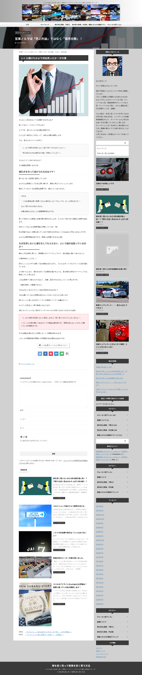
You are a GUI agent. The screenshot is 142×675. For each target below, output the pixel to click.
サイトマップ (45, 25)
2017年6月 (99, 570)
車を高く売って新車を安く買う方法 (71, 665)
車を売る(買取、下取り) (62, 25)
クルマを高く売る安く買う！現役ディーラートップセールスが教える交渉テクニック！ (71, 669)
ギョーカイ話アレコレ (114, 25)
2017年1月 (99, 591)
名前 (22, 410)
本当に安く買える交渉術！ (106, 153)
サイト (22, 428)
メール (22, 419)
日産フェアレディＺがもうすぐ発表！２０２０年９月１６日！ (112, 390)
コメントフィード (102, 654)
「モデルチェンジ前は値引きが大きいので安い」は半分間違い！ (48, 632)
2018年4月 (99, 549)
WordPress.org (101, 657)
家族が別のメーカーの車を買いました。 (69, 558)
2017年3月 (99, 582)
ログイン (99, 648)
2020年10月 (100, 519)
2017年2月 (99, 587)
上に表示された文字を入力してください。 (34, 441)
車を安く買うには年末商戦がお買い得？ (111, 269)
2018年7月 (99, 544)
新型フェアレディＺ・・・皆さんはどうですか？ (111, 384)
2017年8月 (99, 561)
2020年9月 (99, 523)
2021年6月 (99, 506)
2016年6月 (99, 595)
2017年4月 (99, 578)
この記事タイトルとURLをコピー (53, 345)
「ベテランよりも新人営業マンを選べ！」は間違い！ (44, 635)
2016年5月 (99, 599)
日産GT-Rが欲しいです (105, 183)
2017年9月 (99, 557)
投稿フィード (100, 651)
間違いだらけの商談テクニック (97, 25)
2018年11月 (100, 540)
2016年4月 (99, 604)
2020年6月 (99, 527)
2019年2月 (99, 536)
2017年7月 (99, 566)
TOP (27, 25)
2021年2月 (99, 510)
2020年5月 (99, 532)
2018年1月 (99, 553)
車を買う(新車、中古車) (79, 25)
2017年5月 (99, 574)
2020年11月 (100, 515)
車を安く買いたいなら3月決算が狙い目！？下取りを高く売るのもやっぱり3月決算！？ (112, 219)
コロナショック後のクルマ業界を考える (69, 506)
